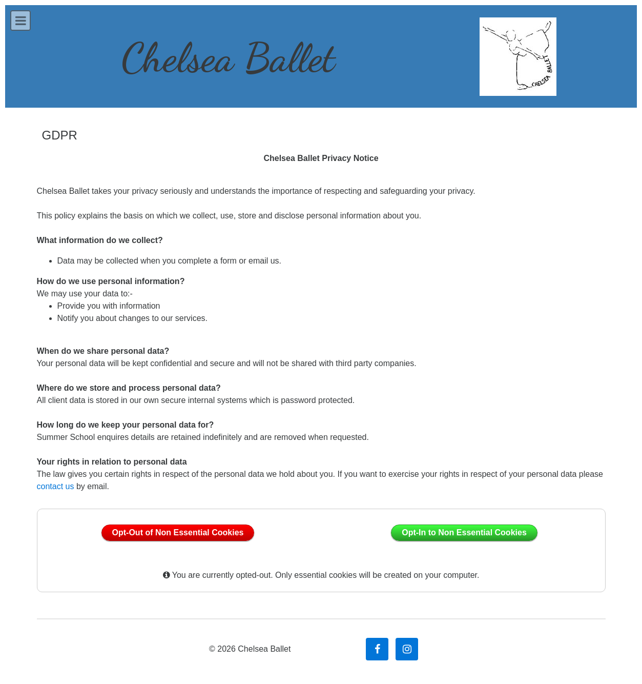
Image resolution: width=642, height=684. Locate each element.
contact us (55, 486)
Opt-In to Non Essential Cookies (464, 532)
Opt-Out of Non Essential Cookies (178, 532)
